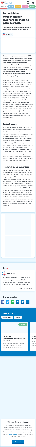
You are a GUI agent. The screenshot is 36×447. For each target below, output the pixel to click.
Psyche (18, 6)
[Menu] (33, 2)
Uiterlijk (25, 6)
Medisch (11, 6)
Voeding (32, 6)
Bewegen (3, 6)
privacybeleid (13, 434)
